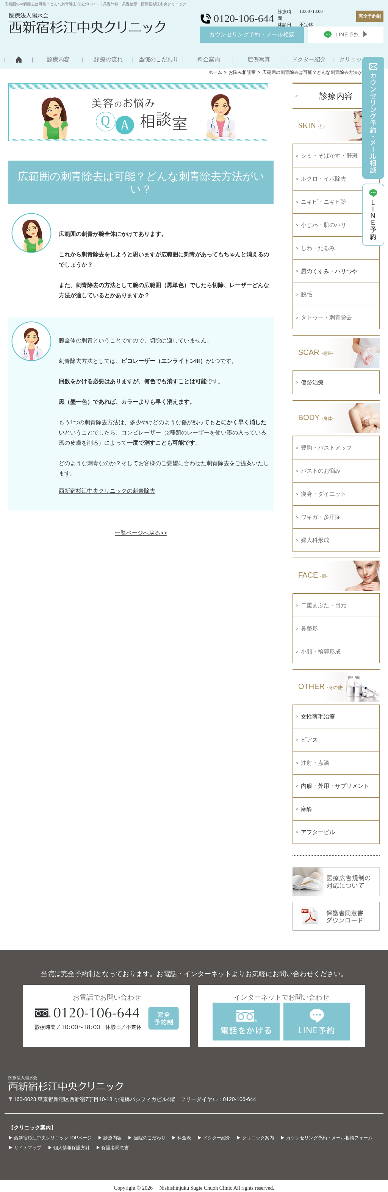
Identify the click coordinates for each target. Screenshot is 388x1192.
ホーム (215, 72)
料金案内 (208, 59)
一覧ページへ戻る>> (141, 533)
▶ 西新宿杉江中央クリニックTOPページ (50, 1137)
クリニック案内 (359, 59)
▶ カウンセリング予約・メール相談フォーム (326, 1137)
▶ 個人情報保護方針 (69, 1147)
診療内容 (58, 59)
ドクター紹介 (309, 59)
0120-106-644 (239, 1099)
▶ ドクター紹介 (213, 1137)
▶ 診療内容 (110, 1137)
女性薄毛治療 (318, 716)
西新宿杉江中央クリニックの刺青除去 (107, 490)
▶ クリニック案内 (255, 1137)
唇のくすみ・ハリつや (329, 271)
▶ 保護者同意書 (112, 1147)
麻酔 (306, 809)
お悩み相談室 (242, 72)
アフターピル (318, 832)
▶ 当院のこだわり (146, 1137)
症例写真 (258, 59)
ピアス (309, 739)
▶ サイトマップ (24, 1147)
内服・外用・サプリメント (335, 786)
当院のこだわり (158, 59)
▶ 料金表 (181, 1137)
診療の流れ (108, 59)
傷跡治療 (312, 382)
